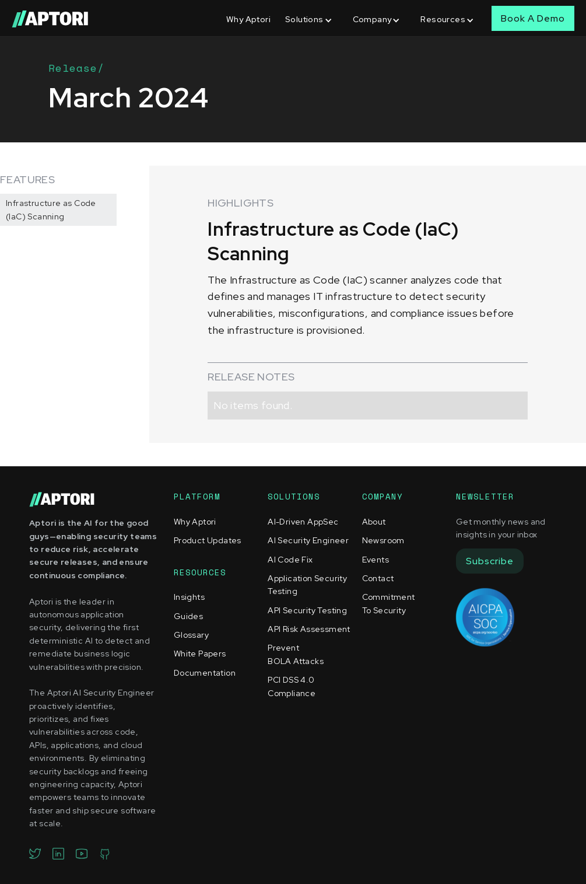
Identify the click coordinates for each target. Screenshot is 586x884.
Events (375, 559)
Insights (189, 597)
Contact (378, 578)
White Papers (200, 653)
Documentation (205, 673)
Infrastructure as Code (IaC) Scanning (51, 209)
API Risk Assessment (309, 629)
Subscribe (490, 561)
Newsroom (383, 540)
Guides (188, 616)
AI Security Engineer (308, 540)
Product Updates (207, 540)
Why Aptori (248, 19)
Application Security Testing (307, 584)
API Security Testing (307, 610)
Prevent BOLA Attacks (296, 654)
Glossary (191, 635)
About (374, 521)
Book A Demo (533, 18)
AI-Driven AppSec (303, 521)
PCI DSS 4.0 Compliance (291, 686)
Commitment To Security (388, 603)
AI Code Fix (290, 559)
